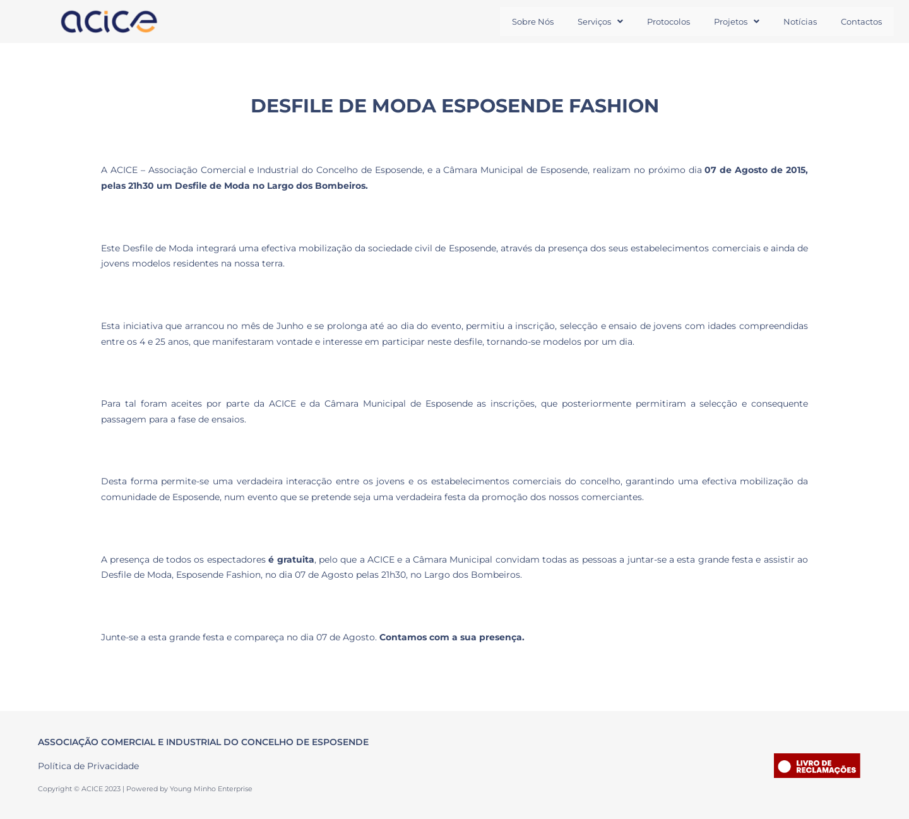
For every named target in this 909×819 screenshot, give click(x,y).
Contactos (859, 21)
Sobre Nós (512, 21)
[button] (583, 22)
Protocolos (655, 21)
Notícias (794, 21)
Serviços (583, 21)
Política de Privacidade (88, 766)
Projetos (727, 21)
